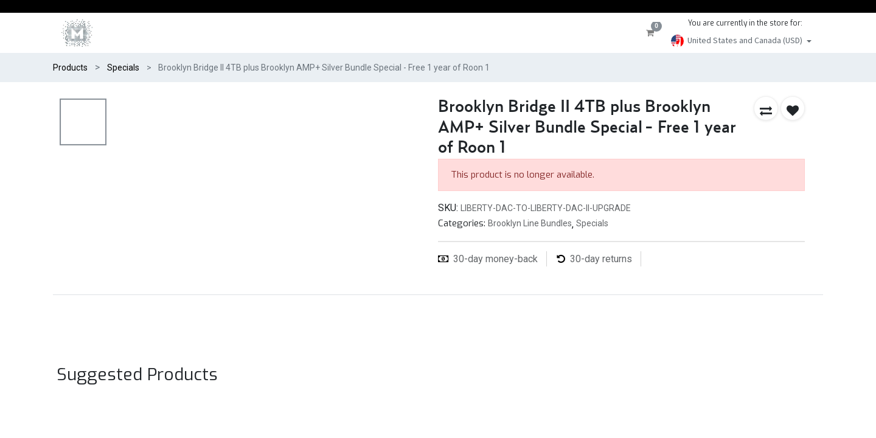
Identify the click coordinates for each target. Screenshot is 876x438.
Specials (123, 67)
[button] (766, 108)
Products (70, 67)
